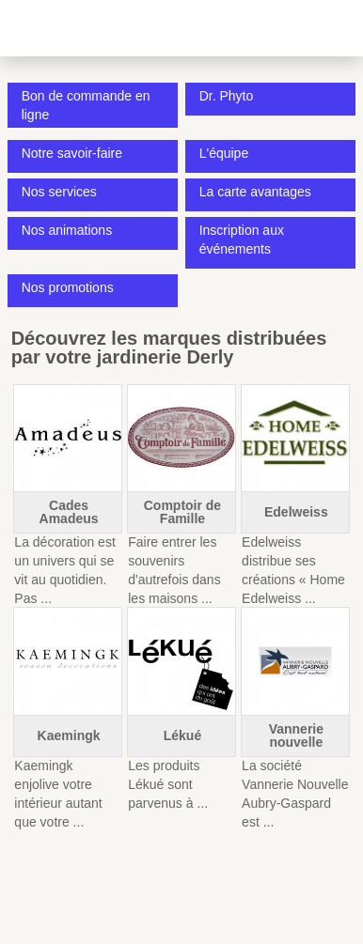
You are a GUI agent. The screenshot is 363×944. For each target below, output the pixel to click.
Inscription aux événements (241, 239)
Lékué (182, 735)
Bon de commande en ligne (86, 105)
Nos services (59, 191)
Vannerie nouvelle (296, 735)
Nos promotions (68, 287)
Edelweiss (296, 511)
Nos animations (67, 230)
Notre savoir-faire (72, 153)
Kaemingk (69, 735)
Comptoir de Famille (182, 512)
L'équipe (224, 153)
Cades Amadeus (69, 512)
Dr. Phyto (226, 95)
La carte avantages (255, 191)
